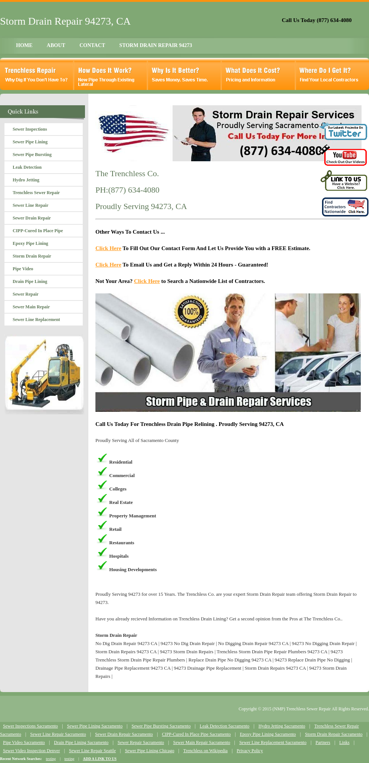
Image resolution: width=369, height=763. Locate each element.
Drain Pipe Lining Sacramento (81, 742)
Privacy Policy (250, 750)
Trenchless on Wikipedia (205, 750)
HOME (24, 45)
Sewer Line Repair (30, 205)
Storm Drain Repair (32, 256)
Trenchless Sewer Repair (36, 192)
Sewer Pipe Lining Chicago (149, 750)
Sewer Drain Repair (32, 218)
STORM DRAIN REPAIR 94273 (155, 45)
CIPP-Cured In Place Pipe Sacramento (196, 734)
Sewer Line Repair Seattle (92, 750)
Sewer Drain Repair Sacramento (124, 734)
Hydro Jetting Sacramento (281, 726)
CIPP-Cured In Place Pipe (38, 230)
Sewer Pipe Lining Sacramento (95, 726)
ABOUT (56, 45)
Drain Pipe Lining (30, 281)
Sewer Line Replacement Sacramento (272, 742)
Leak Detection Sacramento (224, 726)
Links (344, 742)
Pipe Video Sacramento (24, 742)
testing (51, 759)
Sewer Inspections (30, 129)
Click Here (108, 248)
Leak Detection (27, 167)
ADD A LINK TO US (99, 759)
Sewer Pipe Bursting (32, 154)
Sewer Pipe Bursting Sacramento (161, 726)
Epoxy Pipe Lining (30, 243)
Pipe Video (23, 268)
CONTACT (92, 45)
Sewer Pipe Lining (30, 141)
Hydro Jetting (26, 180)
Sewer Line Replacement (36, 319)
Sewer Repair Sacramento (140, 742)
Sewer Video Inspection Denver (31, 750)
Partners (323, 742)
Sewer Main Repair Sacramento (201, 742)
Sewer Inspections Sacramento (30, 726)
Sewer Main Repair (31, 306)
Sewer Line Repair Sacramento (58, 734)
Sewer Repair (25, 294)
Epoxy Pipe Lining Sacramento (268, 734)
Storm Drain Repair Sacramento (333, 734)
